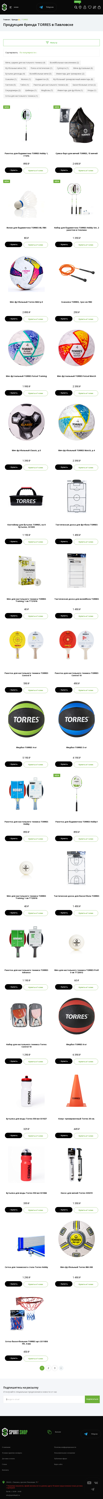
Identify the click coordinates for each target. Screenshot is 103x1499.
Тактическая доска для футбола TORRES (76, 522)
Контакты (5, 1458)
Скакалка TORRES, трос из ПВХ (76, 301)
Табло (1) (24, 85)
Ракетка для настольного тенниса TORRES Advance (26, 965)
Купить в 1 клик (36, 170)
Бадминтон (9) (42, 79)
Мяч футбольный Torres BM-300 (76, 1259)
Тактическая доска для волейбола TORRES (76, 596)
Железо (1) (26, 79)
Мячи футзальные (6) (83, 68)
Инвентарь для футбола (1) (70, 90)
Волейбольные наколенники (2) (64, 62)
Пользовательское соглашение (64, 1441)
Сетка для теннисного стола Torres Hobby (26, 1259)
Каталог (57, 1422)
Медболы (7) (47, 90)
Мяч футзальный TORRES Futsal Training (26, 374)
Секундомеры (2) (13, 90)
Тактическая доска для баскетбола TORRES (76, 891)
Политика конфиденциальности (65, 1435)
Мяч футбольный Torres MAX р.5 (26, 301)
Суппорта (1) (63, 68)
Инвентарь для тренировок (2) (70, 73)
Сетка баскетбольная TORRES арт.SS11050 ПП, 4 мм (26, 1334)
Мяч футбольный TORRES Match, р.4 (76, 448)
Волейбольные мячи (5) (40, 73)
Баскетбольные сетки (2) (84, 85)
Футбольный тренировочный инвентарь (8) (73, 79)
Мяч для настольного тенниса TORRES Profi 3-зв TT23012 (76, 965)
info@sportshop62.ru (13, 1483)
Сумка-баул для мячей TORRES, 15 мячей (77, 153)
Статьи (4, 1452)
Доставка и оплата (8, 1447)
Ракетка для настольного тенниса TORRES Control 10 (76, 670)
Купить (13, 170)
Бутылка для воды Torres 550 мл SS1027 (26, 1112)
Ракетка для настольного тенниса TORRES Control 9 (26, 670)
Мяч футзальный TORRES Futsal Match (76, 374)
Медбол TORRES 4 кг (26, 743)
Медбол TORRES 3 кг (76, 743)
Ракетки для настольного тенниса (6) (51, 85)
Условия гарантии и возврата (12, 1441)
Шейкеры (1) (31, 90)
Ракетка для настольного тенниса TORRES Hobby (26, 818)
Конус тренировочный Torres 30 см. (76, 1112)
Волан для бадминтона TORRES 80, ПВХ (26, 227)
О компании (6, 1435)
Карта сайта (58, 1452)
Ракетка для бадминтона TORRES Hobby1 (76, 817)
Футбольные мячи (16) (15, 68)
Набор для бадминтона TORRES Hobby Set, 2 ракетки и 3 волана (76, 228)
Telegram (46, 7)
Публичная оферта (60, 1447)
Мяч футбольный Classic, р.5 (26, 448)
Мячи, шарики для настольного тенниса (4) (25, 62)
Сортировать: (11, 52)
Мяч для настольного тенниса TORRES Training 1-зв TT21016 (26, 597)
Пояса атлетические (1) (41, 68)
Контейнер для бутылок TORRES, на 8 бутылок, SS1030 (26, 523)
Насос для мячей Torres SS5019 (76, 1186)
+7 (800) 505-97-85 (12, 1494)
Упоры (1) (91, 90)
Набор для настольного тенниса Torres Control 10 (26, 1039)
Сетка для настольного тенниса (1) (21, 96)
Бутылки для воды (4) (15, 73)
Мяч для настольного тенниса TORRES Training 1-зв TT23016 (26, 892)
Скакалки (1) (11, 79)
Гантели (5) (10, 85)
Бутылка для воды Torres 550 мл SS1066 (26, 1186)
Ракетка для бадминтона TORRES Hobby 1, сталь (26, 154)
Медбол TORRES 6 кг (76, 1038)
